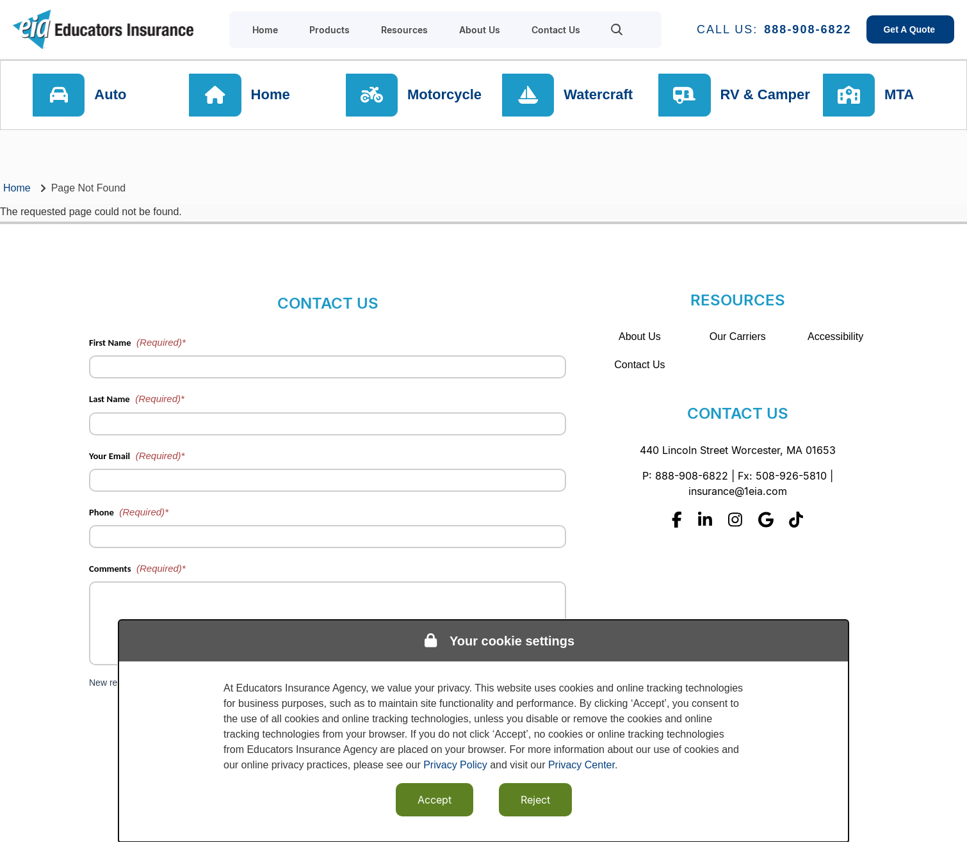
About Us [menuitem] (479, 29)
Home (272, 96)
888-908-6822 (807, 29)
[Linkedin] (705, 520)
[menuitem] (617, 29)
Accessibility (835, 336)
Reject (535, 799)
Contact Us (639, 364)
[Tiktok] (796, 520)
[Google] (766, 520)
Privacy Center (581, 764)
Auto (113, 96)
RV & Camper (765, 96)
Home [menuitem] (265, 29)
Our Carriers (738, 336)
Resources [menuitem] (404, 29)
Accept (434, 799)
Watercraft (599, 96)
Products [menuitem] (329, 29)
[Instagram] (735, 520)
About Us (640, 336)
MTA (903, 96)
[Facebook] (677, 520)
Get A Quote (910, 29)
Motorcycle (446, 96)
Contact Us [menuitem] (556, 29)
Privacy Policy (455, 764)
